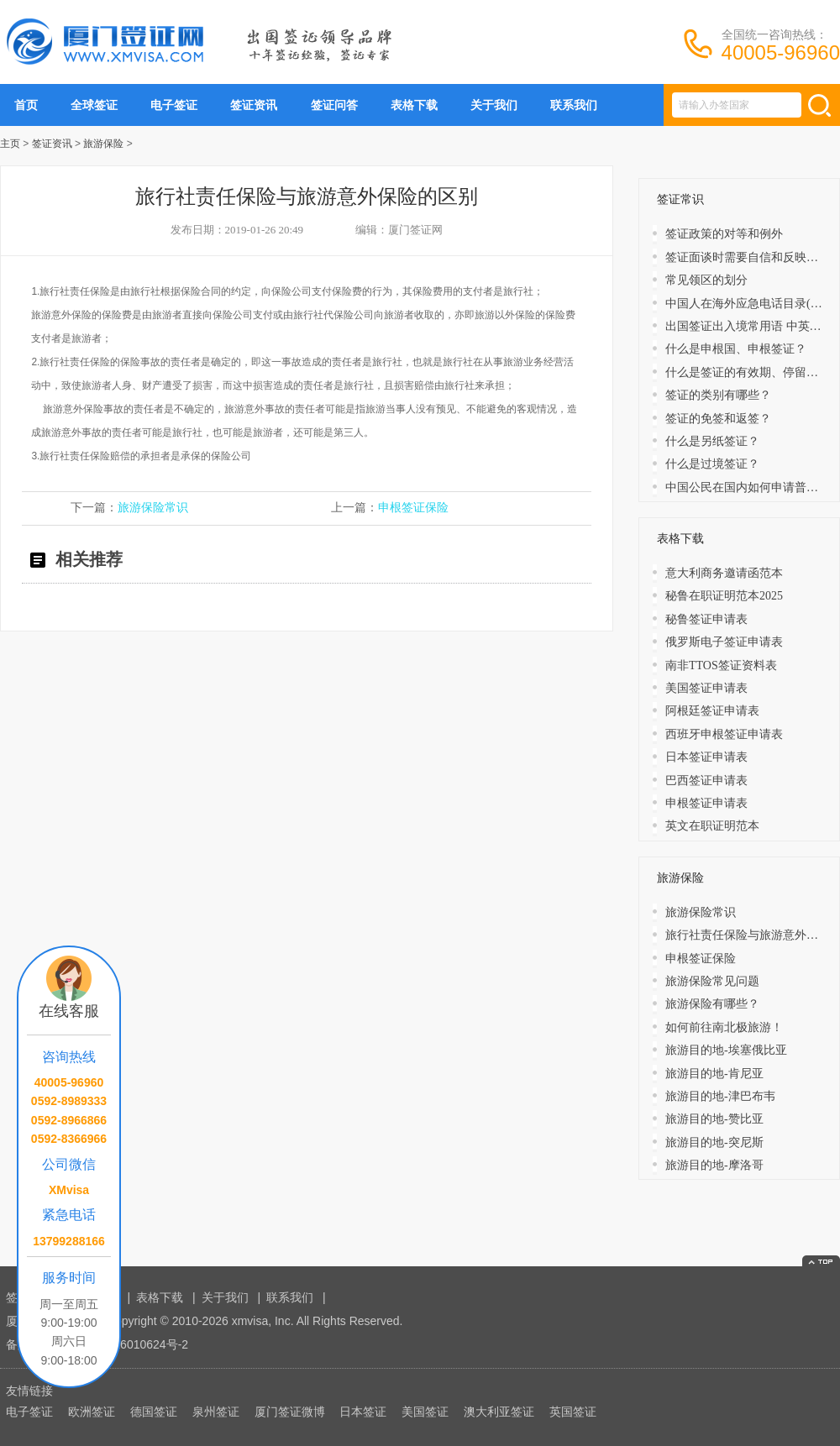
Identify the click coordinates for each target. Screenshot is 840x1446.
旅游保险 (103, 143)
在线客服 (69, 1011)
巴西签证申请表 (706, 780)
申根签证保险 (413, 507)
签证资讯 (253, 105)
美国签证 (425, 1411)
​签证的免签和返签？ (718, 418)
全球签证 (94, 105)
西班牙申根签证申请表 (724, 734)
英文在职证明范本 (712, 826)
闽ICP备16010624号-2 (129, 1344)
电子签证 (173, 105)
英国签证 (572, 1411)
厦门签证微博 (290, 1411)
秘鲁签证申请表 (706, 619)
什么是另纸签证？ (712, 441)
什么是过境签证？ (712, 464)
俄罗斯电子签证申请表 (724, 642)
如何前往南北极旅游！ (724, 1027)
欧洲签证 (91, 1411)
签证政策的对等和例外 (724, 234)
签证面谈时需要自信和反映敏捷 (747, 257)
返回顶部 (821, 1260)
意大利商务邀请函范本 (724, 573)
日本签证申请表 (706, 757)
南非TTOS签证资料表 (721, 665)
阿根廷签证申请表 (712, 711)
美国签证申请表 (706, 688)
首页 (26, 105)
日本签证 (362, 1411)
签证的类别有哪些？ (718, 395)
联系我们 (573, 105)
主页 (10, 143)
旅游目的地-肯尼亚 (714, 1073)
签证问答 (334, 105)
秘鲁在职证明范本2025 (724, 595)
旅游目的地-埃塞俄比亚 (726, 1050)
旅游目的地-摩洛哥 (714, 1165)
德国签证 (153, 1411)
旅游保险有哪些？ (712, 1004)
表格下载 (414, 105)
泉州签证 (215, 1411)
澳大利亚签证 (499, 1411)
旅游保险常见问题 (712, 981)
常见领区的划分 (706, 280)
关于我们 (493, 105)
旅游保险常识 (153, 507)
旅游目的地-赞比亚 (714, 1119)
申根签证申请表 (706, 803)
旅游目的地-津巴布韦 (720, 1096)
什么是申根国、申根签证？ (735, 349)
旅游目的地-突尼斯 (714, 1142)
